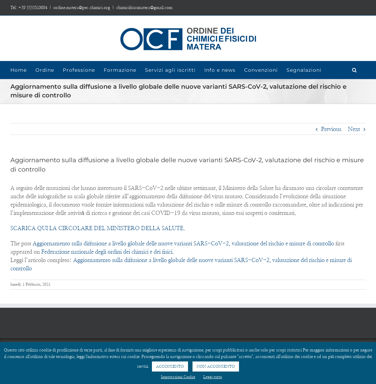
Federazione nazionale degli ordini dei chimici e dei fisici (106, 252)
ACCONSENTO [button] (170, 366)
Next (354, 129)
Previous (331, 129)
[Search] (354, 70)
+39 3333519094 (32, 8)
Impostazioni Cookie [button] (178, 377)
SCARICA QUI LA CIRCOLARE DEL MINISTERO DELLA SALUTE (96, 228)
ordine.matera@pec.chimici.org (81, 8)
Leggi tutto (212, 377)
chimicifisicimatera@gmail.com (144, 8)
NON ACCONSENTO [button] (216, 366)
